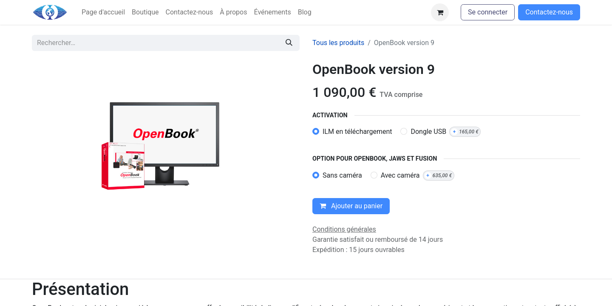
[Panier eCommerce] (440, 12)
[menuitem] (103, 12)
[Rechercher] (289, 43)
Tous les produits (338, 43)
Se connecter (487, 12)
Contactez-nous (549, 12)
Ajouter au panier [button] (351, 206)
